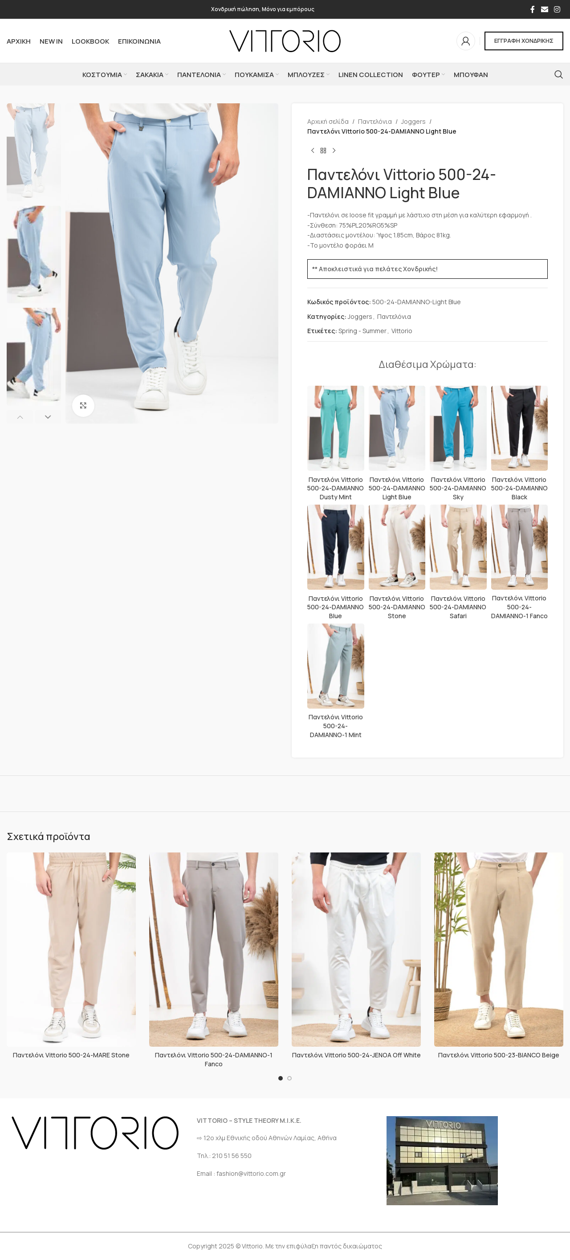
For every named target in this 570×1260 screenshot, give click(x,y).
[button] (20, 417)
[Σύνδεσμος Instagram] (557, 9)
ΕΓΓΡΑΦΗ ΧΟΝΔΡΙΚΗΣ (524, 41)
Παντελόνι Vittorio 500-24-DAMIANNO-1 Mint (336, 725)
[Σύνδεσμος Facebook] (532, 9)
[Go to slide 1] (280, 1078)
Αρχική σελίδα (328, 121)
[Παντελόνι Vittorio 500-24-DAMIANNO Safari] (458, 547)
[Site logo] (285, 40)
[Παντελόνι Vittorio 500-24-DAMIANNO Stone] (397, 547)
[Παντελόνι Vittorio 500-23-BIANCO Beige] (498, 949)
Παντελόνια (375, 121)
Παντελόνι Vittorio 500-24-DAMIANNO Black (519, 488)
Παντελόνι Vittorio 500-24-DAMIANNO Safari (458, 607)
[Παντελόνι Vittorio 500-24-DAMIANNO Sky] (458, 428)
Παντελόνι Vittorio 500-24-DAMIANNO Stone (397, 607)
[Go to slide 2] (289, 1078)
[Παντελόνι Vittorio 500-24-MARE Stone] (71, 949)
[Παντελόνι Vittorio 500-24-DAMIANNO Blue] (335, 547)
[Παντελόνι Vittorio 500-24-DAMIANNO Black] (519, 428)
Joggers (413, 121)
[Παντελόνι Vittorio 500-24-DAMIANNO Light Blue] (397, 428)
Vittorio (401, 330)
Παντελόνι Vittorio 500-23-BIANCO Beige (498, 1055)
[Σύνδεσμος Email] (544, 9)
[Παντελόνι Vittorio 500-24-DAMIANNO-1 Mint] (335, 666)
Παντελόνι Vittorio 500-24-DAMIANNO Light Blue (397, 488)
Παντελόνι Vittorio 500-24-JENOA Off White (356, 1055)
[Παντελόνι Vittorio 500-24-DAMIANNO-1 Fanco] (519, 547)
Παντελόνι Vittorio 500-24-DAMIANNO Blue (335, 607)
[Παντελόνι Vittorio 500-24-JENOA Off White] (356, 949)
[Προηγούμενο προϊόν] (312, 151)
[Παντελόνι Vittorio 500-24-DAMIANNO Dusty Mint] (335, 428)
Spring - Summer (362, 330)
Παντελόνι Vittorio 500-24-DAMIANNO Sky (458, 488)
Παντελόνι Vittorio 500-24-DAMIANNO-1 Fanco (519, 607)
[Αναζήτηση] (559, 74)
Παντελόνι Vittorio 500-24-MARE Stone (71, 1055)
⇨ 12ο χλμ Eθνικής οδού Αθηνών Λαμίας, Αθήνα (267, 1138)
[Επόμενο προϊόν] (334, 151)
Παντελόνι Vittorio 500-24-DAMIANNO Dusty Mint (335, 488)
